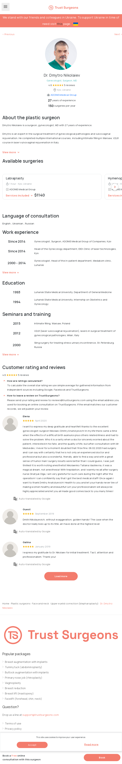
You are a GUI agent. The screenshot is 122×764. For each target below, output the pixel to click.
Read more (91, 744)
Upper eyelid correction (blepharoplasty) (75, 603)
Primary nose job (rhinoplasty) (23, 677)
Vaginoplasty (13, 683)
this (60, 24)
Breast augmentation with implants (26, 662)
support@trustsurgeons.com (40, 715)
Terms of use (13, 723)
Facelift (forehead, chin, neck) (23, 698)
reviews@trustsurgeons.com (69, 400)
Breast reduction (15, 688)
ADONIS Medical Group (62, 95)
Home (5, 603)
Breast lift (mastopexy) (19, 693)
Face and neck (40, 603)
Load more (61, 576)
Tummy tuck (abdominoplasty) (23, 667)
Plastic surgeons (20, 603)
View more (11, 152)
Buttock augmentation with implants (27, 672)
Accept (32, 745)
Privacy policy (13, 728)
